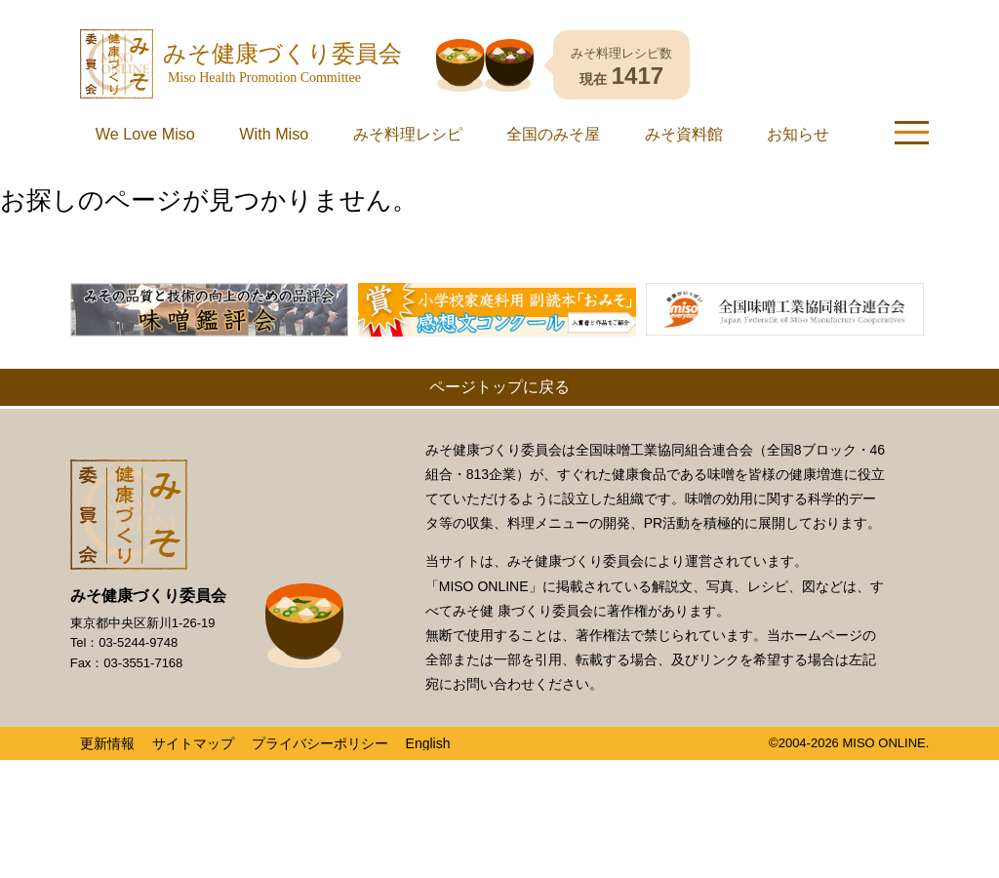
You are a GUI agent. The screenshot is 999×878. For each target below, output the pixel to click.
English (428, 756)
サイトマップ (193, 756)
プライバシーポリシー (320, 756)
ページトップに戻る (499, 399)
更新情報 (107, 756)
